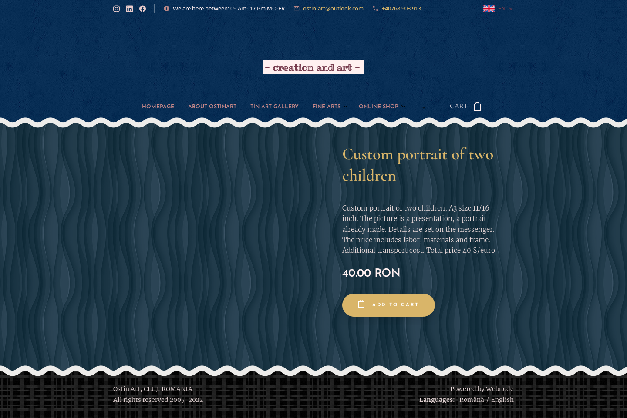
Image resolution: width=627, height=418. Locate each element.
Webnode (500, 389)
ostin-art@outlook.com (333, 8)
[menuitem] (161, 107)
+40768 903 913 (401, 8)
